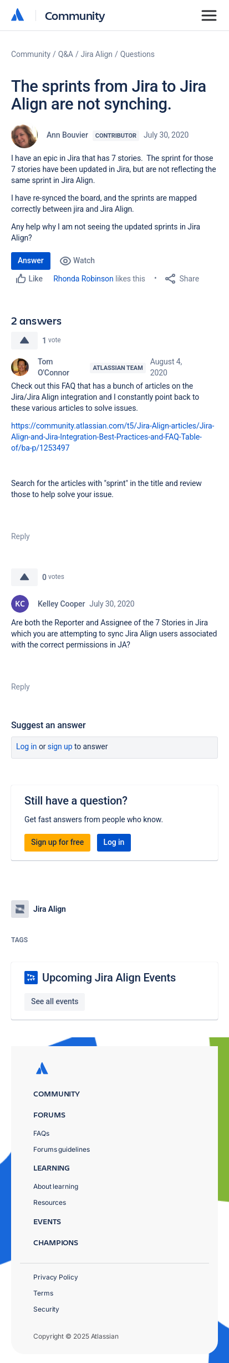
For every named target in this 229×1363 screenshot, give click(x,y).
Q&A (65, 54)
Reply (20, 536)
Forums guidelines (61, 1149)
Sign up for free (57, 842)
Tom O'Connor (53, 367)
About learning (55, 1186)
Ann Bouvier (67, 134)
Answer (31, 260)
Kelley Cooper (61, 603)
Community (75, 15)
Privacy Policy (55, 1277)
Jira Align (97, 54)
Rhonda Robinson (83, 278)
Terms (43, 1293)
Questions (137, 54)
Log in (26, 746)
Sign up (60, 746)
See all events (54, 1001)
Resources (49, 1202)
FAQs (41, 1133)
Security (46, 1309)
